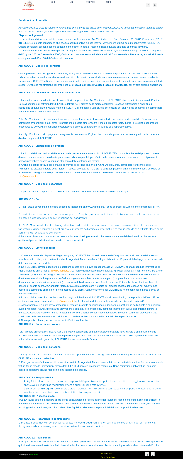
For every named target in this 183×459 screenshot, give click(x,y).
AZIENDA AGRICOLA (28, 10)
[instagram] (155, 5)
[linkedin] (153, 454)
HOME (52, 2)
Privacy (109, 453)
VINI (71, 2)
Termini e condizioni (108, 457)
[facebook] (148, 5)
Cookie (103, 453)
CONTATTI (90, 2)
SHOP (108, 2)
